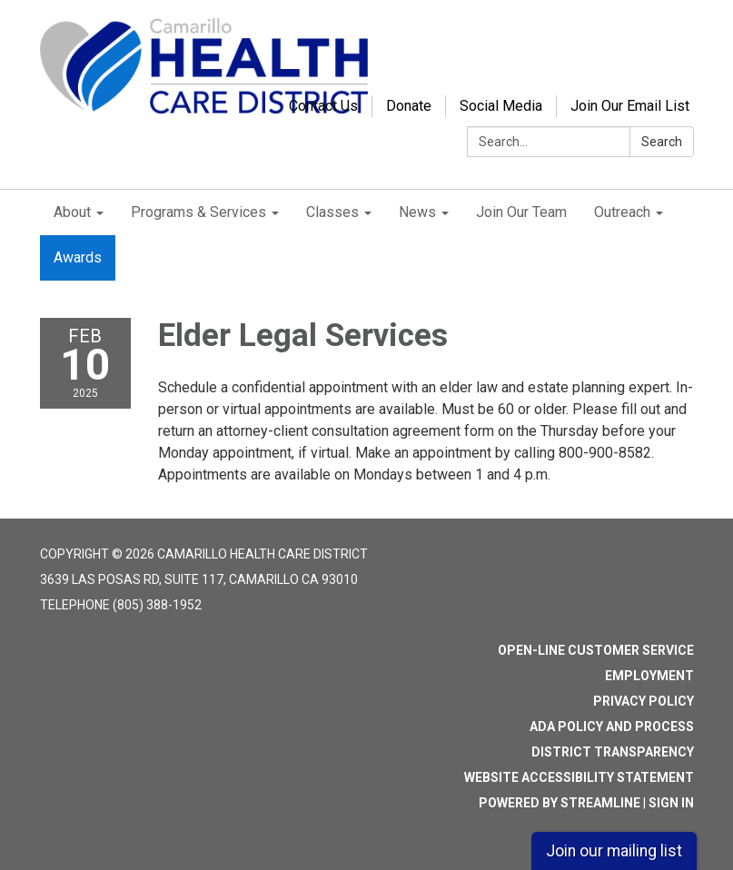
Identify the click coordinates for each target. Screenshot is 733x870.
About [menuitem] (72, 212)
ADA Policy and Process (612, 726)
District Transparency (612, 752)
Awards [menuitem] (78, 257)
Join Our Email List (629, 105)
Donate (408, 105)
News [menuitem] (417, 212)
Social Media (501, 105)
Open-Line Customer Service (596, 650)
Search (661, 141)
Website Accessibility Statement (579, 777)
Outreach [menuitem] (622, 212)
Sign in (671, 803)
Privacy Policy (643, 701)
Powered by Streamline (559, 803)
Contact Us (323, 105)
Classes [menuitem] (332, 212)
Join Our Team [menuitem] (521, 212)
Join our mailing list (614, 851)
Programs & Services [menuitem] (198, 212)
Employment (649, 675)
